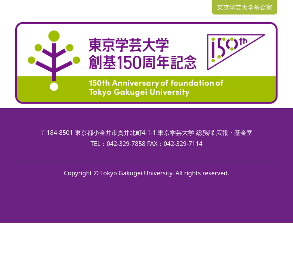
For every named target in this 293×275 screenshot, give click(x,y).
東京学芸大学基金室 (244, 7)
